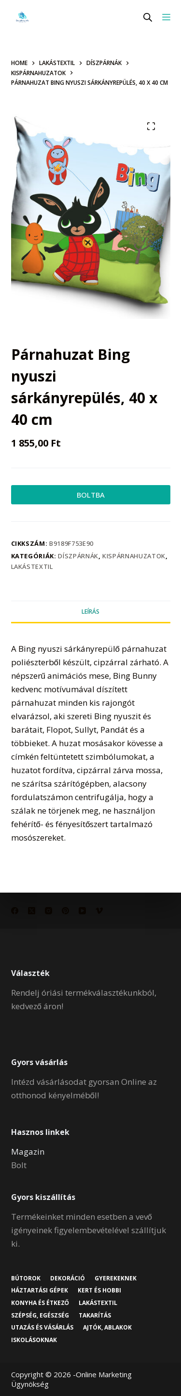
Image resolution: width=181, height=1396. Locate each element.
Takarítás (95, 1315)
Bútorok (26, 1278)
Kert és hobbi (99, 1290)
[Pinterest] (65, 910)
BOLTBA (91, 495)
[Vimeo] (99, 910)
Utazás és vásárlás (42, 1327)
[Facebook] (14, 910)
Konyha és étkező (40, 1303)
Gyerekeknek (116, 1278)
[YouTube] (82, 910)
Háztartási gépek (39, 1290)
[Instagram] (48, 910)
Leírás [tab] (90, 611)
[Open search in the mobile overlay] (148, 17)
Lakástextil (32, 566)
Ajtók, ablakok (107, 1327)
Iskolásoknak (34, 1340)
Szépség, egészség (40, 1315)
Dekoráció (67, 1278)
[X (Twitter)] (31, 910)
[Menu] (166, 17)
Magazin (27, 1151)
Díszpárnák (78, 556)
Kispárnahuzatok (134, 556)
